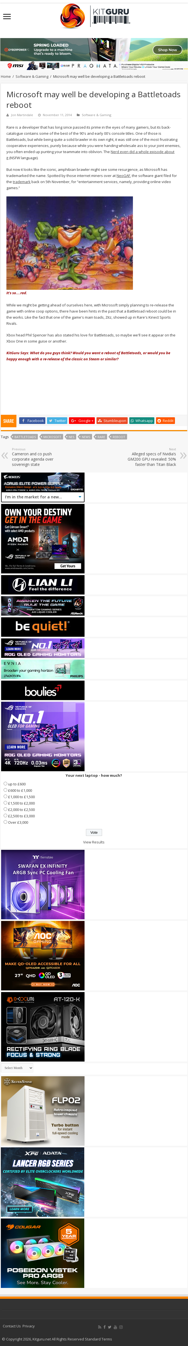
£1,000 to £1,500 (21, 796)
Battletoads (25, 437)
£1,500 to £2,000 (21, 803)
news (86, 437)
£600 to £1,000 (20, 790)
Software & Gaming (32, 76)
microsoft (52, 437)
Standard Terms (98, 1339)
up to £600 (17, 783)
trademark (22, 181)
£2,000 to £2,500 (21, 809)
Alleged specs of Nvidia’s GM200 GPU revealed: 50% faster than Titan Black (147, 457)
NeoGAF (123, 175)
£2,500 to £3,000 (21, 815)
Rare (101, 437)
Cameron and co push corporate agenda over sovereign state (40, 457)
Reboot (119, 437)
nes (71, 437)
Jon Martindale (22, 115)
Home (6, 76)
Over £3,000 (18, 822)
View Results (94, 842)
